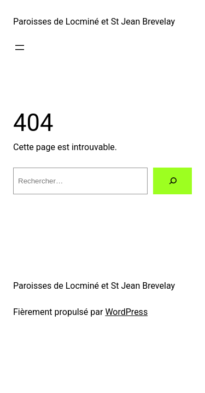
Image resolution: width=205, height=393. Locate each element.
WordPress (126, 312)
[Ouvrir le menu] (19, 47)
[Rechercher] (172, 181)
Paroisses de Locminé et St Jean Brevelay (94, 21)
